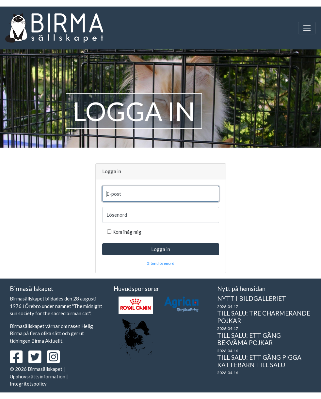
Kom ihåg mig (126, 232)
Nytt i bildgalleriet (251, 298)
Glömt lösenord (160, 263)
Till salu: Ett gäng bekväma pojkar (249, 339)
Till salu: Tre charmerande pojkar (263, 316)
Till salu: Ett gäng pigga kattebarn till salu (259, 361)
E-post (113, 194)
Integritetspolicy (28, 384)
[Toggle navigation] (307, 28)
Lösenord (116, 215)
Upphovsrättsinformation (37, 376)
